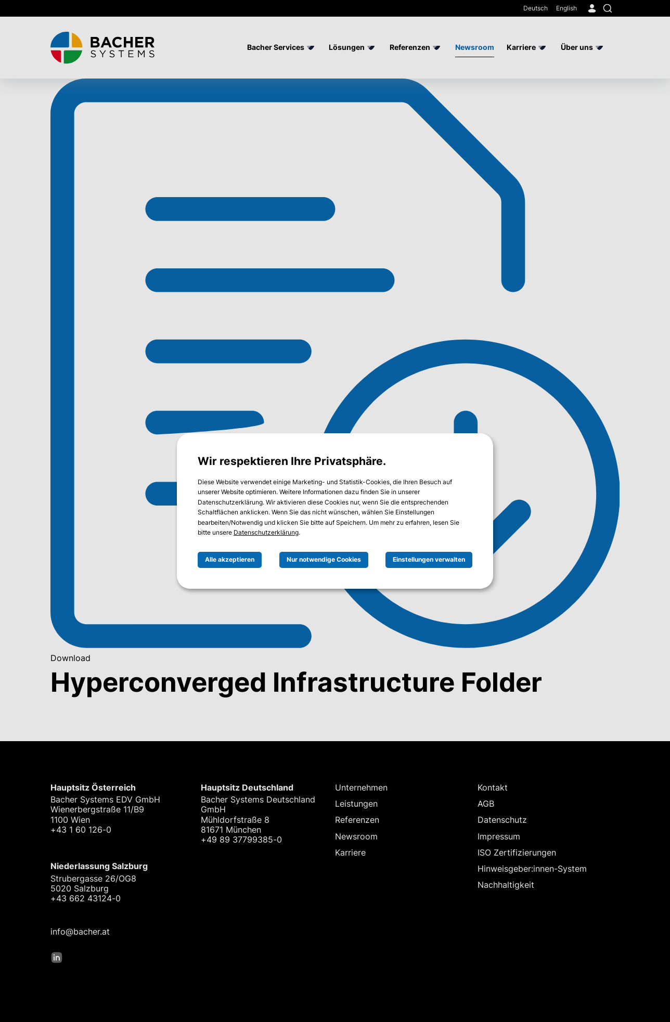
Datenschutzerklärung (266, 532)
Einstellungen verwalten (429, 559)
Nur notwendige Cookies (324, 559)
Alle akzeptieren (229, 559)
